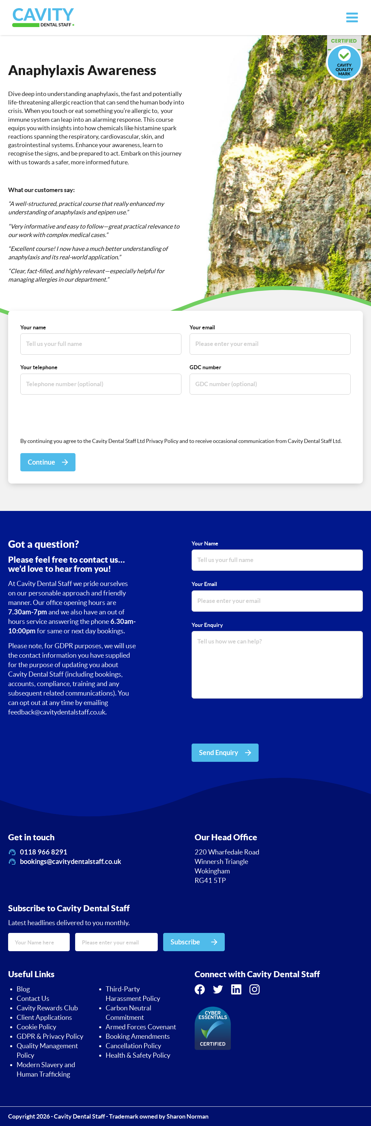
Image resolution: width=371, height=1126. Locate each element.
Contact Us (33, 998)
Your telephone (39, 367)
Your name (33, 327)
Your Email (204, 584)
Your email (202, 327)
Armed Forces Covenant (141, 1027)
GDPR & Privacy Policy (50, 1036)
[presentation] (71, 416)
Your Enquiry (207, 625)
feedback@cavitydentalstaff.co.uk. (57, 712)
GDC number (205, 367)
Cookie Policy (36, 1027)
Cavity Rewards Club (47, 1008)
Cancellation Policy (133, 1046)
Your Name (205, 543)
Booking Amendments (138, 1036)
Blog (23, 989)
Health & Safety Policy (138, 1055)
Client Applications (44, 1017)
